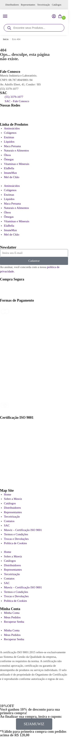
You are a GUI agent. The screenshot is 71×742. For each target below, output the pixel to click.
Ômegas (9, 159)
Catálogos (56, 4)
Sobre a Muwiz (13, 498)
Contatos (9, 521)
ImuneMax (10, 172)
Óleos (7, 155)
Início (5, 39)
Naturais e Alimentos (16, 150)
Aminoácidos (12, 128)
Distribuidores (12, 4)
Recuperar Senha (14, 621)
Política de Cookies (15, 543)
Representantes (28, 4)
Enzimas (9, 137)
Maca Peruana (12, 146)
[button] (60, 17)
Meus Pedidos (12, 617)
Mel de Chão (11, 177)
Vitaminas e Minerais (16, 163)
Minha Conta (12, 612)
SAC (7, 525)
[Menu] (9, 16)
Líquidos (9, 141)
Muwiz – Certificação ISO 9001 (23, 530)
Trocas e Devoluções (16, 538)
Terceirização (43, 4)
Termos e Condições (16, 534)
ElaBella (9, 168)
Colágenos (10, 132)
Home (7, 494)
